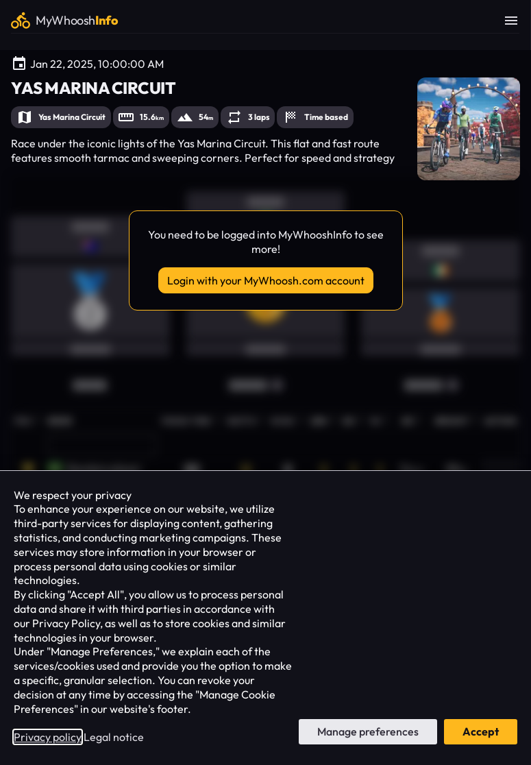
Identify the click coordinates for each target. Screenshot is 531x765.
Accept (480, 731)
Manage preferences (368, 731)
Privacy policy (48, 737)
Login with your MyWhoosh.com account (266, 280)
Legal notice (114, 737)
